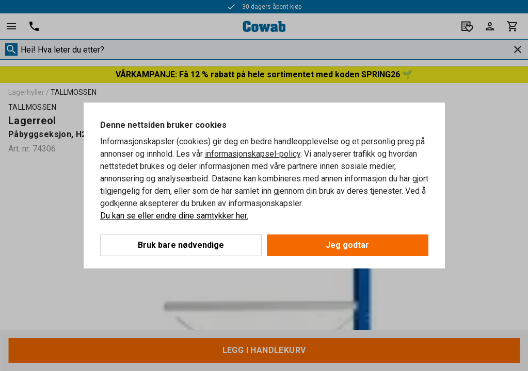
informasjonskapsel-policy (252, 154)
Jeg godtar (347, 245)
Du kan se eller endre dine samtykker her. (174, 216)
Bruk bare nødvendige (181, 245)
